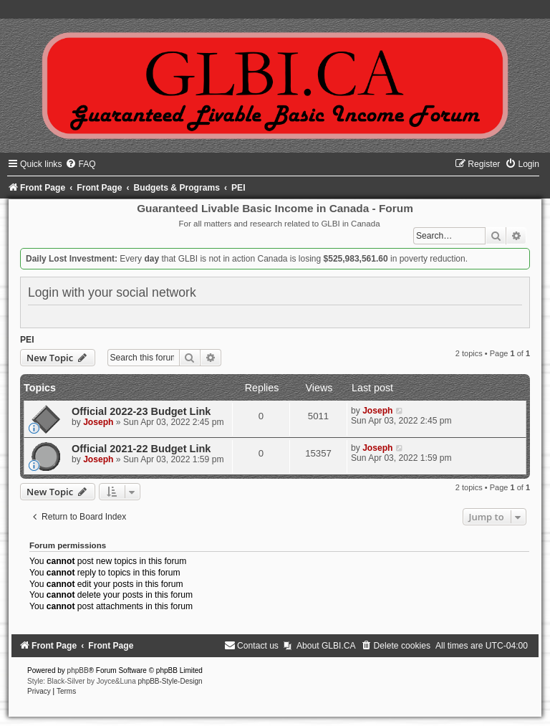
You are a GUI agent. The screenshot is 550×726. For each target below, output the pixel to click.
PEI (27, 340)
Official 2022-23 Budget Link (141, 411)
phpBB (78, 670)
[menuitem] (80, 164)
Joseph (98, 422)
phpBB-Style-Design (170, 681)
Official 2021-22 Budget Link (141, 448)
